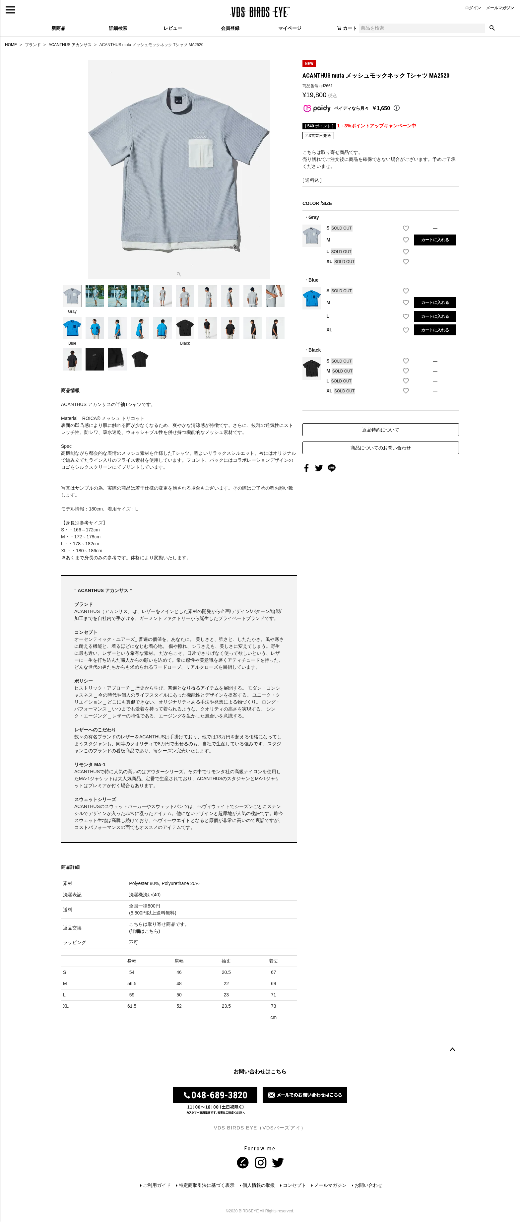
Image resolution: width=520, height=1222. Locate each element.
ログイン (473, 8)
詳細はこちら (145, 931)
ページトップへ (452, 1050)
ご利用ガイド (157, 1185)
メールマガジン (500, 8)
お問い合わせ (368, 1185)
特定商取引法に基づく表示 (206, 1185)
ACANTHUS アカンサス (69, 44)
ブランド (33, 44)
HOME (11, 44)
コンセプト (294, 1185)
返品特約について (380, 430)
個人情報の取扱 (258, 1185)
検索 (492, 28)
